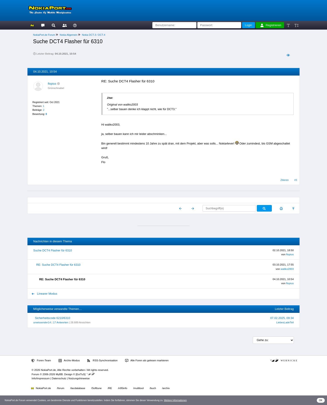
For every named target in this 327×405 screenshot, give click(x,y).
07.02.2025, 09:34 (282, 318)
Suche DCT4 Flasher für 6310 (52, 250)
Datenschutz (59, 378)
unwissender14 (42, 322)
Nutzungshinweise (78, 378)
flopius (52, 83)
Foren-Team (41, 360)
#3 (295, 180)
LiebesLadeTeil (285, 322)
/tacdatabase (77, 388)
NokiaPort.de (41, 388)
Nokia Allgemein (68, 34)
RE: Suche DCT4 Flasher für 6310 (58, 264)
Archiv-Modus (69, 360)
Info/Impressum (41, 378)
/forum (60, 388)
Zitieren (284, 180)
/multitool (138, 388)
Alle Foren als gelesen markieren (147, 360)
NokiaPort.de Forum (44, 34)
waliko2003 (287, 269)
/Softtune (96, 388)
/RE (110, 388)
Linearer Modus (44, 293)
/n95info (122, 388)
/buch (153, 388)
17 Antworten (60, 322)
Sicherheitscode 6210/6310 (52, 318)
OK (320, 400)
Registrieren (270, 25)
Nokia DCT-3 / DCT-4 (93, 34)
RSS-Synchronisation (102, 360)
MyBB (59, 374)
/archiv (166, 388)
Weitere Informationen (175, 400)
